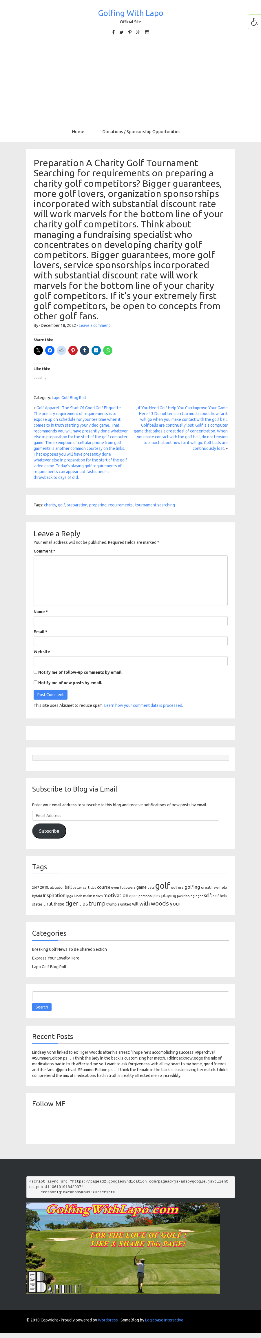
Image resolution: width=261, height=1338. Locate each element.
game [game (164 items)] (141, 887)
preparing (98, 505)
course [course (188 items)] (103, 887)
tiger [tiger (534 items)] (72, 903)
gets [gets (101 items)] (150, 887)
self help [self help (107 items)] (220, 896)
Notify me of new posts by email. (70, 682)
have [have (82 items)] (215, 887)
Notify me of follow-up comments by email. (80, 672)
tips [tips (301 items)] (83, 903)
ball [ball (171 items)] (68, 887)
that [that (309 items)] (48, 903)
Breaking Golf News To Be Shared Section (69, 949)
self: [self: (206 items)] (208, 895)
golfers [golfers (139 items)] (177, 887)
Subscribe (49, 831)
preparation (77, 505)
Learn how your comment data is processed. (143, 705)
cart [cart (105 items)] (86, 887)
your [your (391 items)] (175, 903)
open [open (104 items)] (133, 896)
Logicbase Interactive (164, 1320)
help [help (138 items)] (223, 887)
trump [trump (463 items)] (97, 903)
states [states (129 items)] (37, 904)
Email (40, 631)
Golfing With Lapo (130, 12)
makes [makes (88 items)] (98, 896)
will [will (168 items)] (135, 903)
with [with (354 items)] (144, 903)
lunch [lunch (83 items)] (78, 896)
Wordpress (108, 1320)
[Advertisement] (130, 82)
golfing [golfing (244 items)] (192, 887)
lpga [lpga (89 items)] (69, 896)
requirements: (121, 505)
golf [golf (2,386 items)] (162, 885)
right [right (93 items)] (199, 896)
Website (42, 651)
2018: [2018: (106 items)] (44, 887)
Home (78, 131)
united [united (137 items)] (125, 904)
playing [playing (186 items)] (168, 895)
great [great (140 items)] (206, 887)
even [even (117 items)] (115, 887)
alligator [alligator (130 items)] (57, 887)
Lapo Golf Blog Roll (69, 397)
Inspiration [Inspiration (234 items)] (54, 895)
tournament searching (155, 505)
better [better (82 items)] (77, 887)
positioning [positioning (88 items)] (186, 896)
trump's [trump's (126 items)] (112, 904)
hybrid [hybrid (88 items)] (37, 896)
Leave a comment (94, 325)
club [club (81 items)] (93, 887)
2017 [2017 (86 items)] (35, 887)
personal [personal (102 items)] (145, 896)
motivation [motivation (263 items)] (115, 895)
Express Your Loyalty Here (55, 958)
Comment (44, 551)
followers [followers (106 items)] (128, 887)
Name (41, 611)
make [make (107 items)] (87, 896)
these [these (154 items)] (59, 904)
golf (61, 505)
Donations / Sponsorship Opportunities (141, 131)
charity (50, 505)
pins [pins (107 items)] (157, 896)
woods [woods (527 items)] (160, 903)
